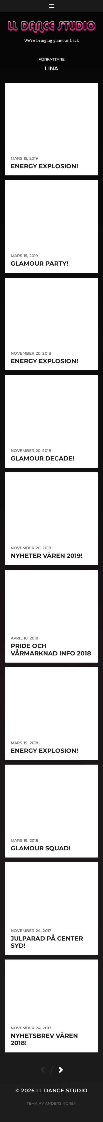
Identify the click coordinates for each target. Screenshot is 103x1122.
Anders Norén (61, 1103)
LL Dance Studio (62, 1090)
